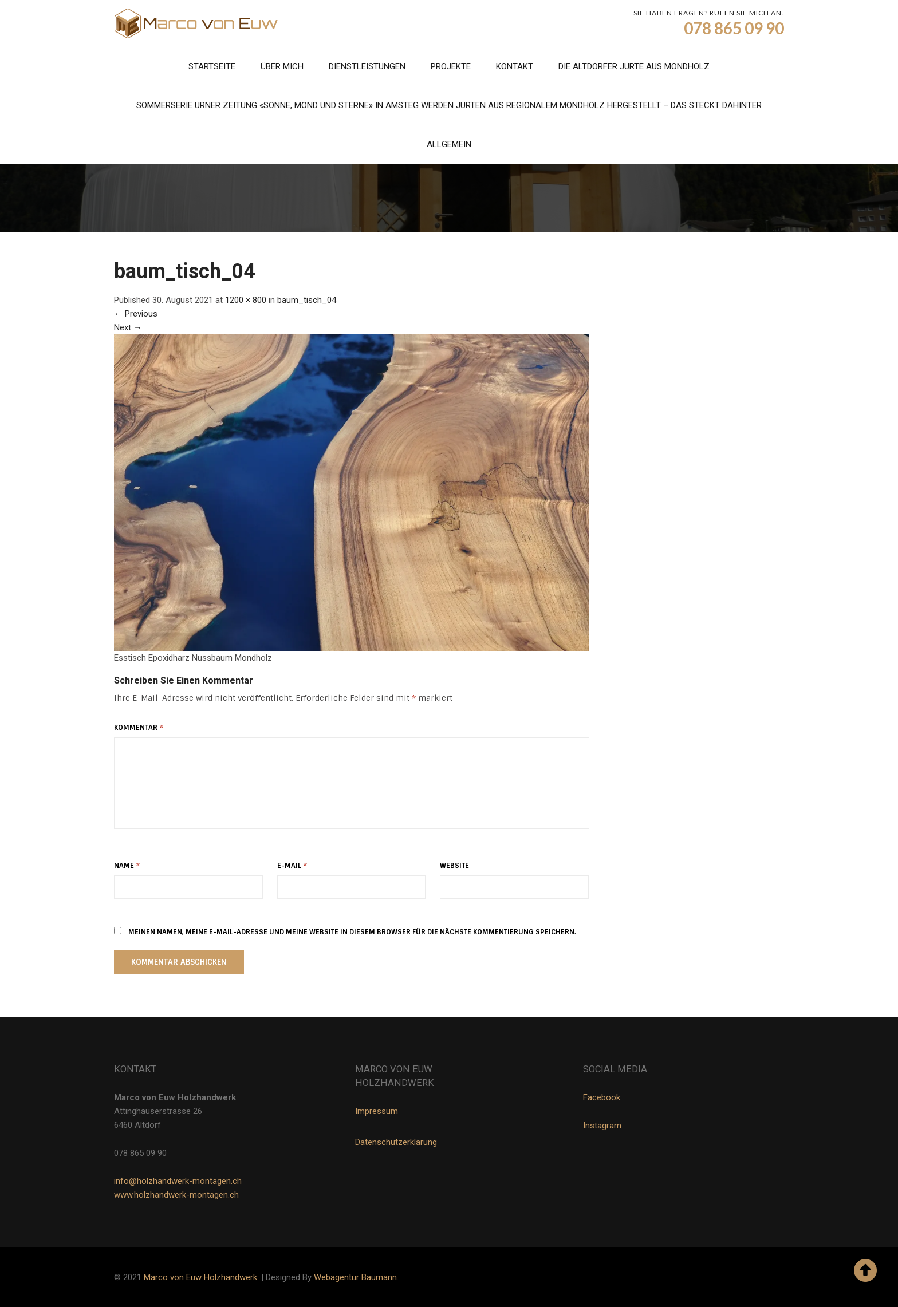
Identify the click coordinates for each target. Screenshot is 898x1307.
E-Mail (292, 865)
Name (127, 865)
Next (128, 327)
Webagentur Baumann (355, 1277)
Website (454, 865)
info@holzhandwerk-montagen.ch (178, 1181)
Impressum (376, 1111)
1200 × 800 (245, 300)
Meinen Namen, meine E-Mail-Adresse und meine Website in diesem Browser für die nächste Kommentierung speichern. (352, 932)
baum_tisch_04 (306, 300)
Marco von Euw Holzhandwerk (200, 1277)
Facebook (601, 1097)
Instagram (602, 1125)
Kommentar (138, 727)
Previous (135, 314)
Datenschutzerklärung (396, 1142)
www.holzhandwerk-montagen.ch (176, 1195)
